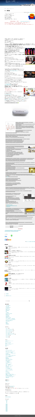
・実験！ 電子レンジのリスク (9, 365)
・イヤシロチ (7, 367)
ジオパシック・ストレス (8, 344)
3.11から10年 (7, 306)
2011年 (7, 410)
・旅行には (6, 357)
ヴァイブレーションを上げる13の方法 (10, 319)
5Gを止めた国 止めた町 (9, 313)
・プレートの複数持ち (8, 364)
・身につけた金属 (7, 373)
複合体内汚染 (7, 310)
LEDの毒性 (10, 287)
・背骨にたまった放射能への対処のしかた (10, 374)
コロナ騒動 (7, 312)
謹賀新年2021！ (8, 316)
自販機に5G (7, 323)
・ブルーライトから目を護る (8, 359)
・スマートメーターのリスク (8, 369)
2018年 (7, 405)
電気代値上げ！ (10, 246)
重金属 (6, 322)
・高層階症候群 (7, 377)
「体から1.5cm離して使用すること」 (14, 70)
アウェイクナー (8, 321)
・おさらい (6, 349)
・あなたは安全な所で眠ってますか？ (10, 376)
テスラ (23, 100)
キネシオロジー (7, 345)
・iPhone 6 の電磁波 (7, 354)
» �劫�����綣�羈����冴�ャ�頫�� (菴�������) (13, 230)
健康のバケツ (6, 99)
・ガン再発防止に (7, 361)
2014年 (7, 408)
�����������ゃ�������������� (11, 231)
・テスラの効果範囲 (7, 368)
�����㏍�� (8, 206)
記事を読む (9, 253)
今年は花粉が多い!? (8, 307)
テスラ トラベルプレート (9, 331)
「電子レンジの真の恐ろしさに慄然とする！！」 (15, 250)
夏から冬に (10, 264)
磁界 (33, 241)
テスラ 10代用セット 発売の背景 (10, 318)
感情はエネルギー (8, 309)
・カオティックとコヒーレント (9, 370)
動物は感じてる (8, 314)
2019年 (7, 404)
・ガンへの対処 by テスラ (8, 362)
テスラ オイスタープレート (9, 330)
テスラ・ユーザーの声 (8, 342)
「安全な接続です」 (8, 305)
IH (26, 241)
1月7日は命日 (7, 315)
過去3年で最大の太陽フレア (9, 320)
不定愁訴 (30, 241)
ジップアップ (7, 324)
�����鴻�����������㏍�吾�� (11, 205)
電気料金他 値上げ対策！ (12, 255)
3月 (6, 401)
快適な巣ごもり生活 (8, 317)
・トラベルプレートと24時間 (8, 352)
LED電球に (10, 278)
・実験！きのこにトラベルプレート (9, 351)
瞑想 (6, 311)
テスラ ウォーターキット (9, 329)
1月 (6, 402)
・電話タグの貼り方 (7, 360)
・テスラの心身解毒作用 (8, 356)
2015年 (7, 407)
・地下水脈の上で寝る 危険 (8, 375)
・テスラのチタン (7, 372)
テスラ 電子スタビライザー (8, 84)
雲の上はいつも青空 (10, 1)
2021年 (7, 400)
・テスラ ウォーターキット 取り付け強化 (10, 355)
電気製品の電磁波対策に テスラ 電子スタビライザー (16, 273)
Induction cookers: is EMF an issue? (24, 21)
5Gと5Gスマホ (7, 308)
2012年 (7, 409)
